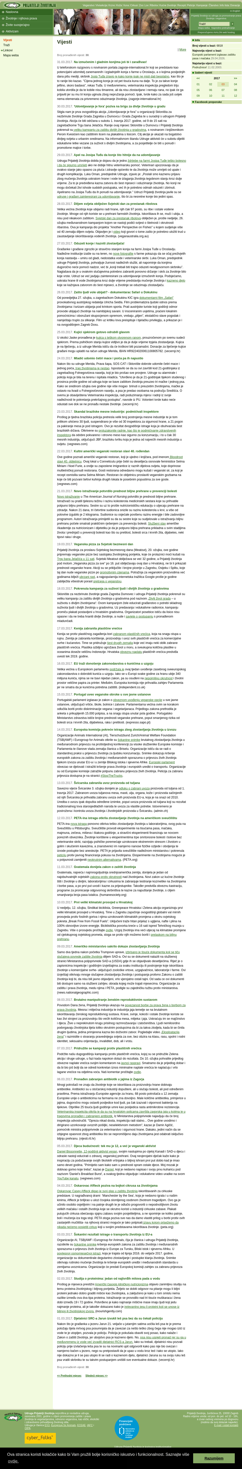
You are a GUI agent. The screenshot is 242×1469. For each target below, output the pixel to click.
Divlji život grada (159, 598)
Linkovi (7, 50)
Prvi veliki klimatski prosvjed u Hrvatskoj (103, 902)
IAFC (90, 1425)
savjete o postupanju (139, 616)
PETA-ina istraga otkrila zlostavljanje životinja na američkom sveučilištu (125, 818)
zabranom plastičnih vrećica (131, 634)
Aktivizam (12, 31)
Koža (119, 5)
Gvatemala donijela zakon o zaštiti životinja (105, 867)
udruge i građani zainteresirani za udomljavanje (88, 196)
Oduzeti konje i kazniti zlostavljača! (99, 243)
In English (235, 11)
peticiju (61, 855)
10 (210, 95)
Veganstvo (88, 5)
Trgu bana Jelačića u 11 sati (75, 559)
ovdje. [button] (13, 1461)
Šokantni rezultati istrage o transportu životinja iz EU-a (113, 1234)
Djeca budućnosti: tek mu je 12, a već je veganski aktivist (115, 1146)
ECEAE (81, 1425)
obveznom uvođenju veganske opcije (137, 700)
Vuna (126, 5)
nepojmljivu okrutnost (159, 678)
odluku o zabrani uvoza (134, 788)
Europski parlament (162, 762)
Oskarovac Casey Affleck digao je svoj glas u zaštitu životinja (97, 1191)
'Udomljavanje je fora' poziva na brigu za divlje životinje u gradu (119, 106)
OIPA (27, 1428)
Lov (147, 5)
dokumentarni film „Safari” (156, 298)
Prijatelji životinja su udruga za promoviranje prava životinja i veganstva (216, 17)
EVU (47, 1425)
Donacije (235, 5)
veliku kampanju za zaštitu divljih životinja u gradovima (109, 130)
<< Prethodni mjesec (69, 1375)
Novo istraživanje (68, 496)
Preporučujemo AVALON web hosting (216, 32)
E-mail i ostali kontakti (226, 1425)
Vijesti (7, 40)
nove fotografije (123, 253)
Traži (6, 45)
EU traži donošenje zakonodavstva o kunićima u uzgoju (113, 663)
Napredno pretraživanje (223, 28)
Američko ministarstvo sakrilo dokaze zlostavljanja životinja (117, 946)
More (182, 49)
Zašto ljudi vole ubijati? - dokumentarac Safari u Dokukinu (115, 292)
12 (235, 95)
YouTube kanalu (68, 1178)
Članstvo (214, 5)
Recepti (181, 5)
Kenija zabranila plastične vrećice (98, 628)
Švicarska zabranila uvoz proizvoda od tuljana (107, 783)
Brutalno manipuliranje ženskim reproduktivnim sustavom (115, 1000)
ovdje (109, 930)
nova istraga (79, 824)
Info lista (224, 5)
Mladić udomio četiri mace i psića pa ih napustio (108, 358)
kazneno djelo (176, 280)
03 (223, 84)
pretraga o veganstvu (107, 581)
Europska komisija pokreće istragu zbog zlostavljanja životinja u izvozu (125, 729)
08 (235, 89)
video (116, 231)
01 (198, 84)
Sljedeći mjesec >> (96, 1375)
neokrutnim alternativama (104, 859)
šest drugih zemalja (120, 643)
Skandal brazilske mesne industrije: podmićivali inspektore (116, 411)
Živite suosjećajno (17, 25)
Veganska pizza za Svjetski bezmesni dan (103, 544)
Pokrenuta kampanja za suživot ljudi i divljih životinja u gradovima (121, 588)
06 (210, 89)
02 (210, 84)
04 (235, 84)
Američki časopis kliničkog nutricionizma (121, 1284)
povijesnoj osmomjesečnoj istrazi (79, 1253)
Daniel (109, 1169)
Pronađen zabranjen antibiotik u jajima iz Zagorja (109, 1079)
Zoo (141, 5)
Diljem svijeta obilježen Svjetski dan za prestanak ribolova (115, 204)
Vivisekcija (101, 5)
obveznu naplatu (131, 652)
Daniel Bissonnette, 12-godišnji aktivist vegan (87, 1151)
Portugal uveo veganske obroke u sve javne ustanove (112, 694)
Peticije (191, 5)
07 (223, 89)
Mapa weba (204, 28)
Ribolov (154, 5)
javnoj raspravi (130, 1063)
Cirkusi (134, 5)
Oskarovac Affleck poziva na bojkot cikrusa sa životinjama (116, 1185)
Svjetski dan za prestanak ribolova (118, 218)
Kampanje (202, 5)
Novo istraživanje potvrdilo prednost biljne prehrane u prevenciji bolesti (125, 491)
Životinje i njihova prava (21, 18)
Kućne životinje (167, 5)
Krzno (111, 5)
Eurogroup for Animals (63, 1425)
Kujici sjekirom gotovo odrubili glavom (102, 332)
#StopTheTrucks (112, 775)
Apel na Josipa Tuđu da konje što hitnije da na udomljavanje (117, 155)
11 (223, 95)
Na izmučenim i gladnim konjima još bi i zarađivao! (110, 62)
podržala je (117, 669)
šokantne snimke (129, 740)
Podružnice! (199, 67)
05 (198, 89)
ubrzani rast (87, 577)
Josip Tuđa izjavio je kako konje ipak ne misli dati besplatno (130, 76)
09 (198, 95)
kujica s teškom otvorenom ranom (118, 337)
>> (235, 78)
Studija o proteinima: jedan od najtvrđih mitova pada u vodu (117, 1278)
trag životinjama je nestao (92, 368)
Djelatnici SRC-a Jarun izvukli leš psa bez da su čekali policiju (118, 1318)
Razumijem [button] (214, 1458)
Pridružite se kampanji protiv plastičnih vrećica (107, 1048)
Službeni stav (157, 523)
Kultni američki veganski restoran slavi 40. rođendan (111, 451)
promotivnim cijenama (114, 572)
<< (198, 78)
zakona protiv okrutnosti (106, 877)
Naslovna (12, 12)
